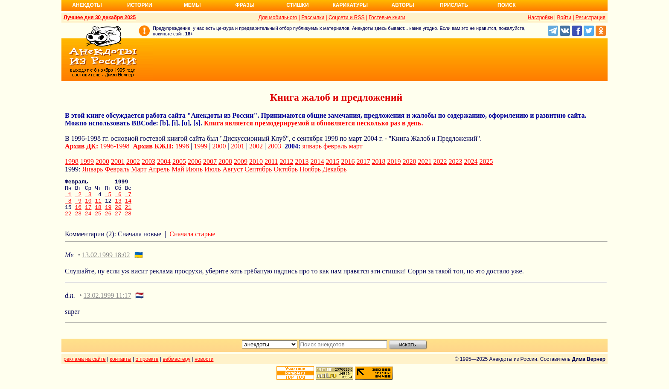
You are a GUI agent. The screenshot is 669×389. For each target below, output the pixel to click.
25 (98, 221)
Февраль (117, 169)
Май (178, 169)
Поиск (506, 5)
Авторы (403, 5)
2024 (470, 161)
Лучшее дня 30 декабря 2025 (100, 17)
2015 (332, 161)
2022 (440, 161)
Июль (212, 169)
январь (312, 146)
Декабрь (334, 169)
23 (78, 221)
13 (118, 205)
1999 (200, 146)
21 (128, 213)
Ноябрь (310, 169)
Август (233, 169)
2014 (317, 161)
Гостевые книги (387, 17)
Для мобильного (278, 17)
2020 (409, 161)
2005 (179, 161)
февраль (335, 146)
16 (78, 213)
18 (98, 213)
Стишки (297, 5)
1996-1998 (114, 146)
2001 (237, 146)
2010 (256, 161)
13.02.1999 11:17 (107, 303)
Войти (564, 17)
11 (98, 205)
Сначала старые (192, 241)
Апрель (159, 169)
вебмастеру (176, 367)
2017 (363, 161)
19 (108, 213)
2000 (219, 146)
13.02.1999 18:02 (106, 262)
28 (128, 221)
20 (118, 213)
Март (138, 169)
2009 (240, 161)
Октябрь (285, 169)
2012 (286, 161)
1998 (182, 146)
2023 (455, 161)
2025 (486, 161)
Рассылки (312, 17)
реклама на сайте (85, 367)
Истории (139, 5)
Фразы (244, 5)
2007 (210, 161)
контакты (120, 367)
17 (88, 213)
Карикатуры (350, 5)
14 (128, 205)
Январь (92, 169)
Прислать (454, 5)
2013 (301, 161)
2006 (194, 161)
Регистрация (590, 17)
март (356, 146)
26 (108, 221)
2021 (424, 161)
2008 (225, 161)
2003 (274, 146)
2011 (271, 161)
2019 (394, 161)
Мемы (192, 5)
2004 (164, 161)
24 (88, 221)
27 (118, 221)
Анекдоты (87, 5)
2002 (256, 146)
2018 (378, 161)
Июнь (194, 169)
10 (88, 205)
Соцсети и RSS (347, 17)
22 (68, 221)
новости (204, 367)
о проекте (147, 367)
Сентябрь (258, 169)
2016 (348, 161)
